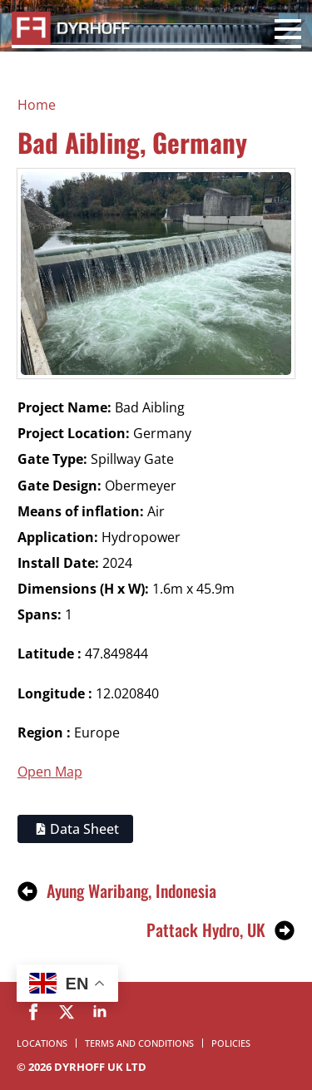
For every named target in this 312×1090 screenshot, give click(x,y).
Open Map (49, 771)
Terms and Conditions (139, 1043)
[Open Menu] (288, 31)
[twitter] (66, 1011)
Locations (42, 1043)
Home (36, 105)
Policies (230, 1043)
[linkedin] (99, 1011)
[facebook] (33, 1011)
